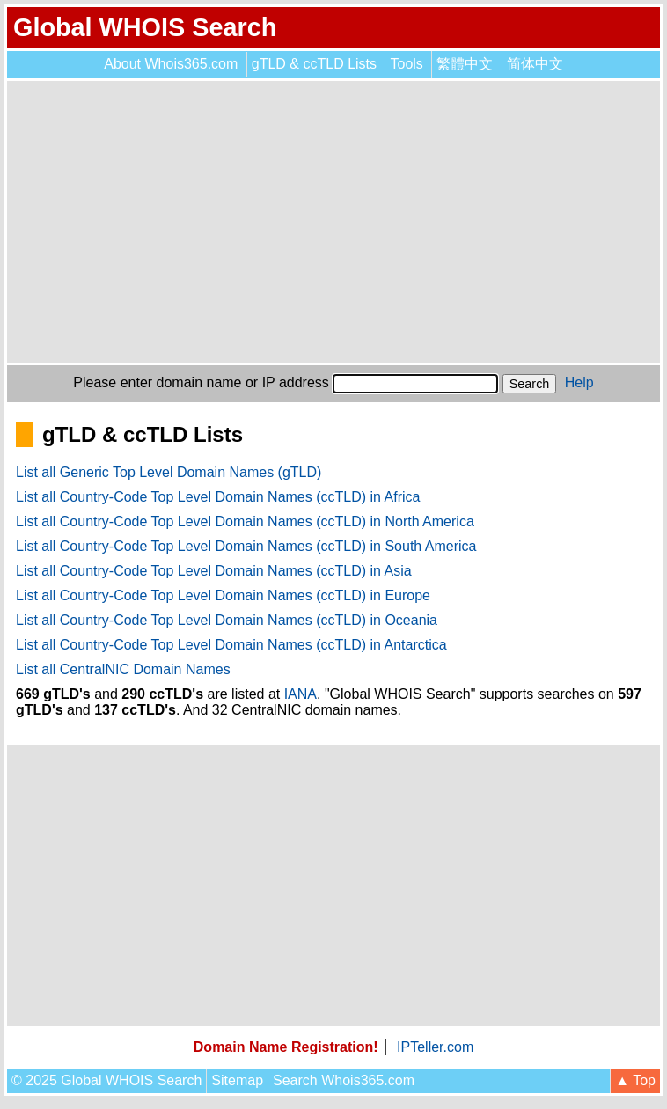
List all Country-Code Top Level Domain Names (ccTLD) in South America (246, 546)
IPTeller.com (435, 1046)
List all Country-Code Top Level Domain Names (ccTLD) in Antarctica (231, 644)
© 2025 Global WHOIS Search (106, 1080)
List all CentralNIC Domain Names (123, 669)
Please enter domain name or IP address (201, 382)
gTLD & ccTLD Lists (314, 63)
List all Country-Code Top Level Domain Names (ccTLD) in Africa (218, 496)
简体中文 (535, 63)
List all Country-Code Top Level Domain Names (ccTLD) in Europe (223, 595)
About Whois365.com (171, 63)
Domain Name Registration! (286, 1046)
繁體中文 (464, 63)
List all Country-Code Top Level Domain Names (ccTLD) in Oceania (226, 620)
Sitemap (237, 1080)
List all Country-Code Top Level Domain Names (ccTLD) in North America (245, 521)
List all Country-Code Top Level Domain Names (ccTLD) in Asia (214, 570)
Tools (406, 63)
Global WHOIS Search (144, 27)
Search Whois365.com (343, 1080)
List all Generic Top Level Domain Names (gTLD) (168, 472)
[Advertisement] (333, 222)
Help (579, 382)
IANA (300, 694)
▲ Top (635, 1080)
